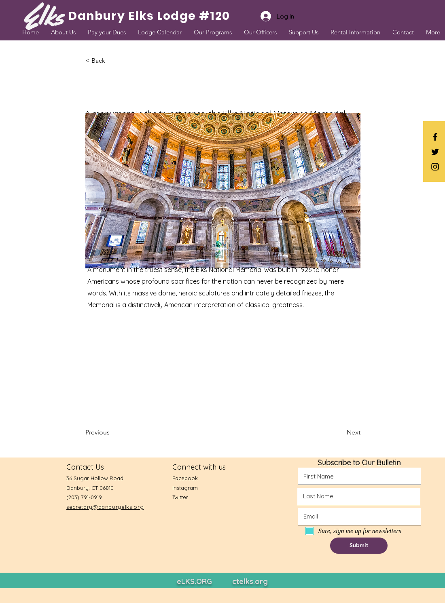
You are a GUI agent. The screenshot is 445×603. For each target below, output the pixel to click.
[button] (112, 61)
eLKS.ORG (194, 581)
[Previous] (112, 432)
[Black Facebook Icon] (435, 137)
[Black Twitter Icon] (435, 152)
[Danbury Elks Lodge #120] (149, 16)
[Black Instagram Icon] (435, 167)
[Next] (340, 432)
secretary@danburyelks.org (105, 507)
